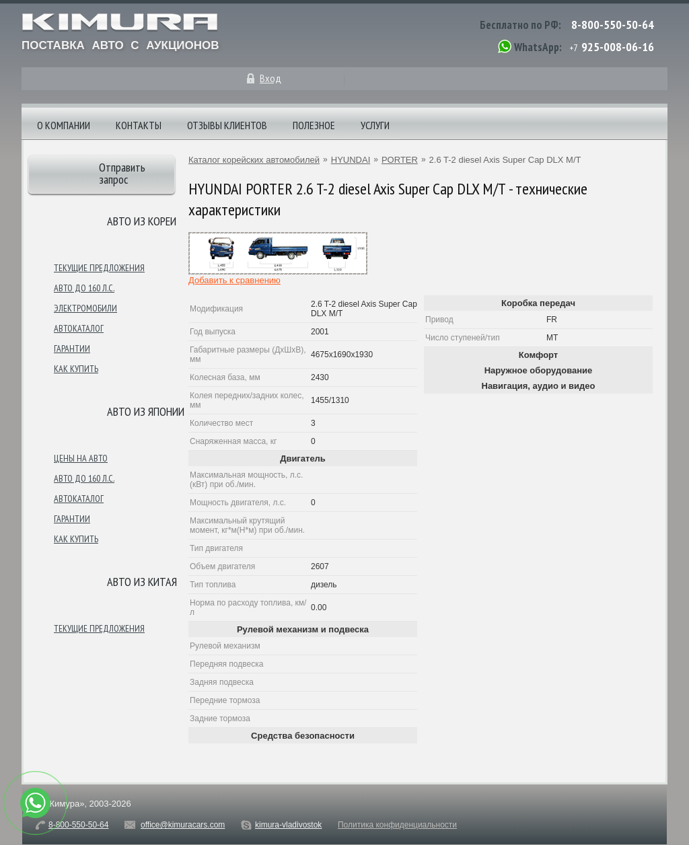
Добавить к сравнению (234, 280)
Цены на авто (81, 458)
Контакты (138, 125)
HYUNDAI (351, 160)
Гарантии (72, 348)
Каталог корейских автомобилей (254, 160)
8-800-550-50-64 (612, 24)
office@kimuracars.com (183, 825)
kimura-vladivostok (288, 825)
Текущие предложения (99, 268)
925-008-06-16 (617, 46)
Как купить (76, 369)
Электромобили (85, 308)
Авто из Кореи (141, 221)
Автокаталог (79, 328)
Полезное (314, 125)
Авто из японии (145, 411)
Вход (270, 78)
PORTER (400, 160)
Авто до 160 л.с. (84, 288)
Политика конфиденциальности (397, 825)
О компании (63, 125)
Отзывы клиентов (227, 125)
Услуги (375, 125)
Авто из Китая (142, 581)
